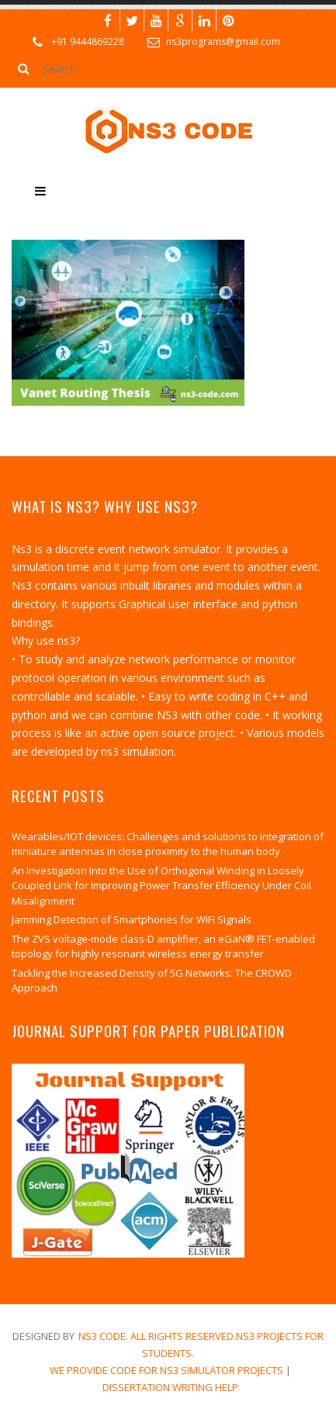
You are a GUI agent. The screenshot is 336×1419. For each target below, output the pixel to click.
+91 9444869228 (87, 41)
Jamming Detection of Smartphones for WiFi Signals (131, 919)
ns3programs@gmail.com (223, 41)
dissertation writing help (170, 1387)
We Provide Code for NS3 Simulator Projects (166, 1370)
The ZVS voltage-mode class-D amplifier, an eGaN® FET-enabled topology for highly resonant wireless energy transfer (163, 946)
